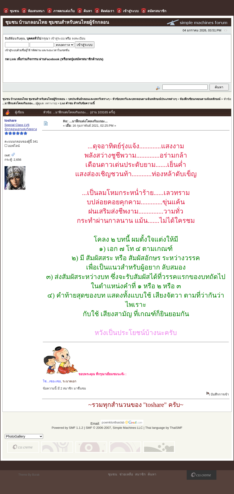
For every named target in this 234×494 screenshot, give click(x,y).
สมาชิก (140, 474)
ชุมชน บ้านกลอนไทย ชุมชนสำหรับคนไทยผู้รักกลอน (33, 98)
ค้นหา (152, 474)
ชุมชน (112, 474)
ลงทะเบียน (78, 38)
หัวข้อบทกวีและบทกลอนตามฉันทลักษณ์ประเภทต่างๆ (144, 98)
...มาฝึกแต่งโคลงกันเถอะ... (18, 103)
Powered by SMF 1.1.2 (67, 427)
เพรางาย (50, 103)
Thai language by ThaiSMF (163, 427)
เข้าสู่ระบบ (58, 38)
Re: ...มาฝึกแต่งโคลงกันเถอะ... (85, 121)
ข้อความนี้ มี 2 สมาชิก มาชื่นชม (64, 388)
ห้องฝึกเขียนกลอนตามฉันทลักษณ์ (200, 98)
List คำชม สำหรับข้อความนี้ (77, 103)
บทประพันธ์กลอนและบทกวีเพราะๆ (88, 98)
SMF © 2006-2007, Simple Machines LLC (114, 427)
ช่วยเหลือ (126, 474)
